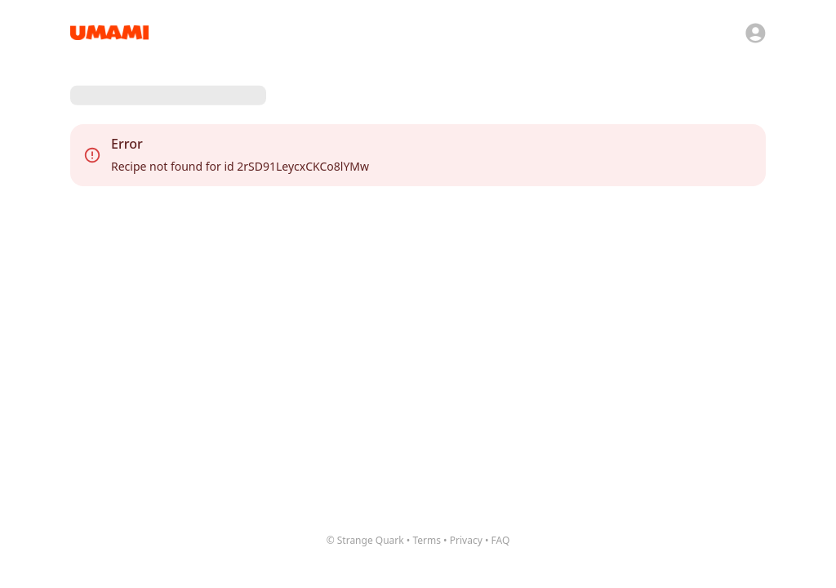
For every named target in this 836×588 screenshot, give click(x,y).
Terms (426, 540)
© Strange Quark (365, 540)
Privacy (466, 540)
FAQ (500, 540)
